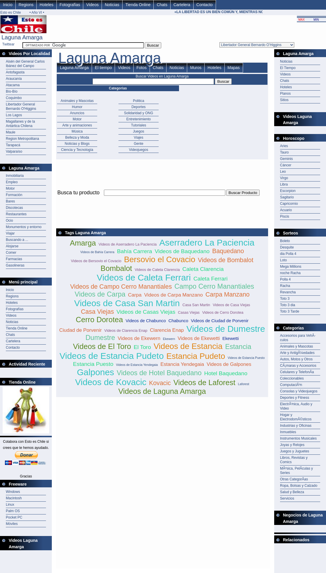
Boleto (285, 241)
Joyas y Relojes (292, 445)
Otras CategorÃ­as (294, 479)
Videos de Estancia (188, 346)
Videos (92, 4)
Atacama (13, 85)
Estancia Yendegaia (182, 364)
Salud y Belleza (292, 492)
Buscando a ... (17, 240)
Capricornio (289, 204)
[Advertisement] (300, 558)
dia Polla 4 (288, 254)
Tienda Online (138, 4)
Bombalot (116, 268)
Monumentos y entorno (24, 227)
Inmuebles (288, 432)
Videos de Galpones (229, 364)
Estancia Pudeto (195, 356)
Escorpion (287, 191)
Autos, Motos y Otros (296, 359)
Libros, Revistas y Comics (294, 460)
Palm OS (13, 511)
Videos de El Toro (102, 346)
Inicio (8, 4)
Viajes (138, 137)
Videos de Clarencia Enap (125, 330)
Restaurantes (16, 214)
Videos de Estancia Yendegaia (137, 364)
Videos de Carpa (100, 294)
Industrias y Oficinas (295, 426)
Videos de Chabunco (145, 320)
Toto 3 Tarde (289, 311)
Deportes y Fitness (294, 398)
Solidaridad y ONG (138, 113)
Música (77, 131)
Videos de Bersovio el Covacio (96, 261)
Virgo (284, 178)
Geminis (286, 159)
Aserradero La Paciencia (206, 242)
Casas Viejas (188, 312)
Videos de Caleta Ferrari (144, 277)
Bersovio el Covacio (159, 259)
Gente (138, 144)
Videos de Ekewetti (199, 338)
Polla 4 (285, 279)
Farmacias (14, 259)
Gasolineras (15, 265)
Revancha (288, 292)
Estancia (238, 346)
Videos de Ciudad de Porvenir (220, 320)
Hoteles (46, 4)
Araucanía (14, 79)
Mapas (234, 67)
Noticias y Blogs (77, 144)
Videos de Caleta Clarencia (157, 269)
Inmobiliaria (15, 176)
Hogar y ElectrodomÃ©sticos (295, 417)
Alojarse (12, 246)
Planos (285, 93)
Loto (283, 260)
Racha (285, 286)
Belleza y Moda (77, 137)
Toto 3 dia (287, 305)
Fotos (142, 67)
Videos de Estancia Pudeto (111, 356)
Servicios (287, 498)
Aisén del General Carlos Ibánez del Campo (25, 63)
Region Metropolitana (22, 139)
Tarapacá (13, 145)
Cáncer (285, 165)
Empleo (12, 182)
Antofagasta (15, 72)
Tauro (284, 152)
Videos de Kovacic (110, 382)
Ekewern (169, 339)
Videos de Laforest (204, 382)
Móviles (12, 524)
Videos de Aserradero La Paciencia (127, 244)
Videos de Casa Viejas (231, 305)
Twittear (8, 44)
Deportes (139, 107)
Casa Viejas (97, 311)
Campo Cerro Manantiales (214, 286)
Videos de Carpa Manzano (173, 295)
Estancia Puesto (93, 364)
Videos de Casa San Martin (127, 303)
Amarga (83, 243)
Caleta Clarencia (203, 269)
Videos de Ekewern (139, 338)
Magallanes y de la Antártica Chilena (20, 123)
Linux (10, 505)
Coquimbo (14, 98)
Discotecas (14, 208)
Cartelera (181, 4)
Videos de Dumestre (226, 329)
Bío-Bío (11, 91)
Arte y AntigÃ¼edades (297, 353)
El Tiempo (287, 68)
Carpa (134, 295)
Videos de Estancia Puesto (246, 357)
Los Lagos (14, 115)
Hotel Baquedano (225, 373)
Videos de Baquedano (182, 251)
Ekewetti (230, 338)
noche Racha (290, 273)
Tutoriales (138, 125)
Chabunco (178, 320)
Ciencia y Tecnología (77, 150)
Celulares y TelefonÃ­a (297, 372)
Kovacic (160, 383)
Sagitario (287, 197)
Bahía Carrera (134, 251)
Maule (10, 132)
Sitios (284, 100)
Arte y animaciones (77, 125)
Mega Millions (290, 267)
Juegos (138, 131)
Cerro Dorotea (99, 319)
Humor (77, 107)
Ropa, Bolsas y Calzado (298, 486)
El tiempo (103, 67)
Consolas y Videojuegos (299, 391)
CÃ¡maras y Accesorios (298, 366)
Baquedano (228, 251)
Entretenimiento (138, 119)
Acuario (286, 210)
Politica (138, 101)
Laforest (243, 384)
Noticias (112, 4)
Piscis (284, 216)
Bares (10, 201)
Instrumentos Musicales (298, 438)
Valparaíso (14, 151)
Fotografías (70, 4)
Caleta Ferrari (210, 279)
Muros (195, 67)
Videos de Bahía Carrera (97, 252)
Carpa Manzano (227, 294)
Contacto (204, 4)
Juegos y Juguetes (294, 451)
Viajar (10, 233)
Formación (14, 195)
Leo (283, 172)
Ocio (9, 220)
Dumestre (100, 337)
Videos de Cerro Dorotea (222, 312)
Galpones (95, 372)
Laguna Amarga (74, 67)
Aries (284, 146)
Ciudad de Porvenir (80, 330)
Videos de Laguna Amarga (162, 391)
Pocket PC (14, 517)
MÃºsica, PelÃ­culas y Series (296, 470)
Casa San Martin (196, 305)
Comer (11, 253)
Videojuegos (138, 150)
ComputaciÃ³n (291, 385)
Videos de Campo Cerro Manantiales (121, 286)
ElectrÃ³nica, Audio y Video (296, 406)
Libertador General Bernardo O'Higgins (21, 106)
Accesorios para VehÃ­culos (298, 338)
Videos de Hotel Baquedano (159, 373)
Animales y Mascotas (77, 101)
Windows (13, 492)
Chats (162, 4)
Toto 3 (285, 299)
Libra (284, 184)
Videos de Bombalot (226, 260)
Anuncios (77, 113)
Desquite (287, 247)
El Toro (142, 347)
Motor (10, 188)
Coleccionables (292, 378)
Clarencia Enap (167, 330)
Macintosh (14, 498)
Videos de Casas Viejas (145, 312)
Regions (26, 4)
